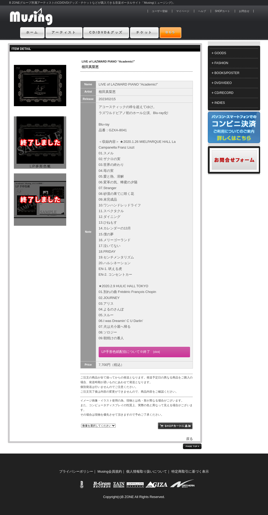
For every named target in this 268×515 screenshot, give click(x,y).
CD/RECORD (223, 93)
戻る (189, 439)
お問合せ (244, 11)
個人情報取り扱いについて (146, 471)
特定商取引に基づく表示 (190, 471)
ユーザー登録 (160, 11)
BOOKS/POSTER (226, 73)
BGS (171, 32)
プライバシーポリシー (76, 471)
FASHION (221, 63)
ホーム (32, 32)
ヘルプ (202, 11)
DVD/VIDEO (223, 83)
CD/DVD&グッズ (106, 32)
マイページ (182, 11)
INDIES (219, 103)
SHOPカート (222, 11)
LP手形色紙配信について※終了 (131, 352)
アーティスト (64, 32)
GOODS (220, 53)
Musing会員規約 (110, 471)
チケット (144, 32)
